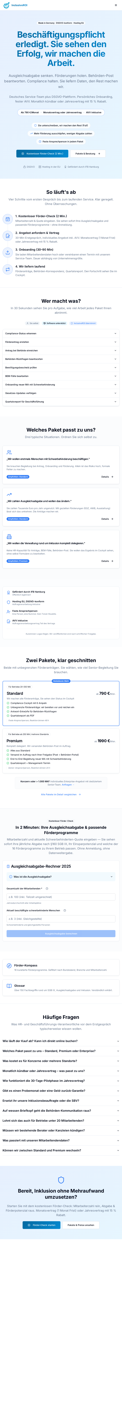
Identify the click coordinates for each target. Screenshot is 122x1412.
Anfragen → (68, 784)
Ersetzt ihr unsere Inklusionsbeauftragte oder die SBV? (61, 1100)
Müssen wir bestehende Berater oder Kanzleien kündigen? (61, 1130)
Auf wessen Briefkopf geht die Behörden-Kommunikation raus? (61, 1110)
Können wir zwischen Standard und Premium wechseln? (61, 1150)
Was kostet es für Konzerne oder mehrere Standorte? (61, 1061)
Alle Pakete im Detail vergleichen (61, 794)
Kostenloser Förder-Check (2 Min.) (42, 153)
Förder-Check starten (41, 1225)
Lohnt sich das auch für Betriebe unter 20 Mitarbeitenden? (61, 1120)
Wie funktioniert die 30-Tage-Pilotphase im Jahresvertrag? (61, 1080)
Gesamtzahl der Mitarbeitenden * (24, 888)
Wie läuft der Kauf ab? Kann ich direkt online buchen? (61, 1041)
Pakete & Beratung (88, 153)
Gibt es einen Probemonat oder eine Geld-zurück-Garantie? (61, 1090)
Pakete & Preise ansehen (81, 1225)
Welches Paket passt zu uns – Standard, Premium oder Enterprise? (61, 1051)
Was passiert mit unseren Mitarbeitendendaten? (61, 1140)
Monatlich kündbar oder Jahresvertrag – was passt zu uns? (61, 1071)
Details (107, 476)
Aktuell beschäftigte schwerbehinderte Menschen (33, 910)
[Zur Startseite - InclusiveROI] (15, 5)
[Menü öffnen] (115, 5)
